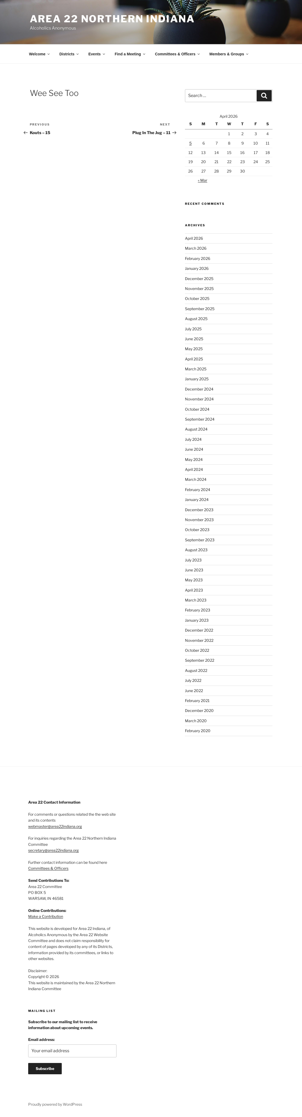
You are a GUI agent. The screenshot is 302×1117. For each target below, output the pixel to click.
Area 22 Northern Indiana (112, 19)
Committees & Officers (178, 54)
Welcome (39, 54)
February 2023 (197, 610)
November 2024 (199, 399)
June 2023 (194, 570)
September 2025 (199, 308)
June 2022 (194, 690)
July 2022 (193, 680)
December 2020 (199, 710)
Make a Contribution (45, 916)
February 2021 (197, 700)
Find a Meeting (130, 54)
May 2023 (194, 580)
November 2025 (199, 288)
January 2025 (197, 379)
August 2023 (196, 549)
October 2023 (197, 529)
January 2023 (197, 620)
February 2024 (197, 489)
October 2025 (197, 298)
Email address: (41, 1039)
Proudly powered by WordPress (55, 1104)
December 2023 (199, 509)
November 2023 (199, 519)
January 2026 (197, 268)
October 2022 (197, 650)
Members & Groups (229, 54)
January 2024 (197, 499)
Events (97, 54)
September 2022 (199, 660)
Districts (69, 54)
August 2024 (196, 429)
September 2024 (199, 419)
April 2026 (194, 238)
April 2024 (194, 469)
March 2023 (195, 600)
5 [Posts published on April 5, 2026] (190, 143)
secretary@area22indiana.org (53, 850)
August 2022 (196, 670)
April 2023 (194, 590)
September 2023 (199, 540)
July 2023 (193, 560)
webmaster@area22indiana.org (55, 826)
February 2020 (197, 730)
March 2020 (196, 720)
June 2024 (194, 449)
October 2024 (197, 409)
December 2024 (199, 389)
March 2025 (195, 369)
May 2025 (194, 348)
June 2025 (194, 338)
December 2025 (199, 278)
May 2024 (194, 459)
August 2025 (196, 318)
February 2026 (197, 258)
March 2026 (195, 248)
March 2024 (195, 479)
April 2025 (194, 359)
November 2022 (199, 640)
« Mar (202, 180)
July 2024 (193, 439)
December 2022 (199, 630)
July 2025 (193, 329)
